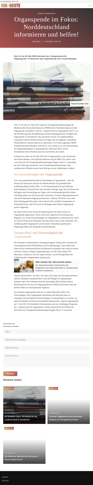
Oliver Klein (36, 41)
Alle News (5, 481)
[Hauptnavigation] (89, 5)
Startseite (5, 477)
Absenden (10, 373)
